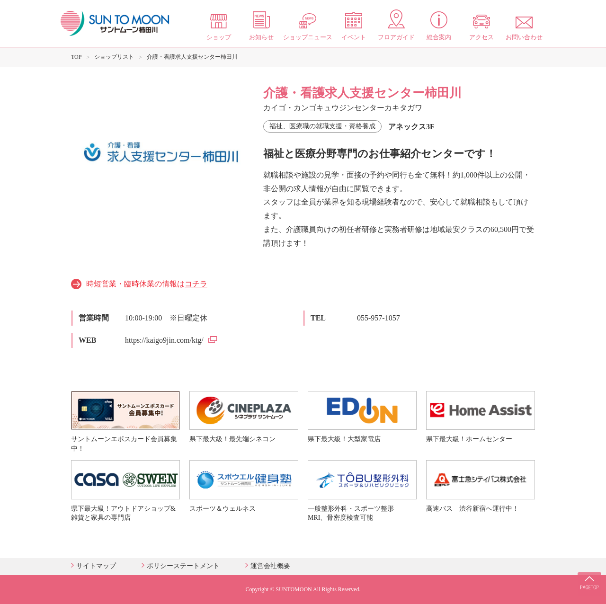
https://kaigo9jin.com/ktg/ (164, 340)
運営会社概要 (270, 565)
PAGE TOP (587, 575)
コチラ (196, 284)
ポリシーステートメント (183, 565)
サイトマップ (96, 565)
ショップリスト (114, 56)
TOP (76, 56)
